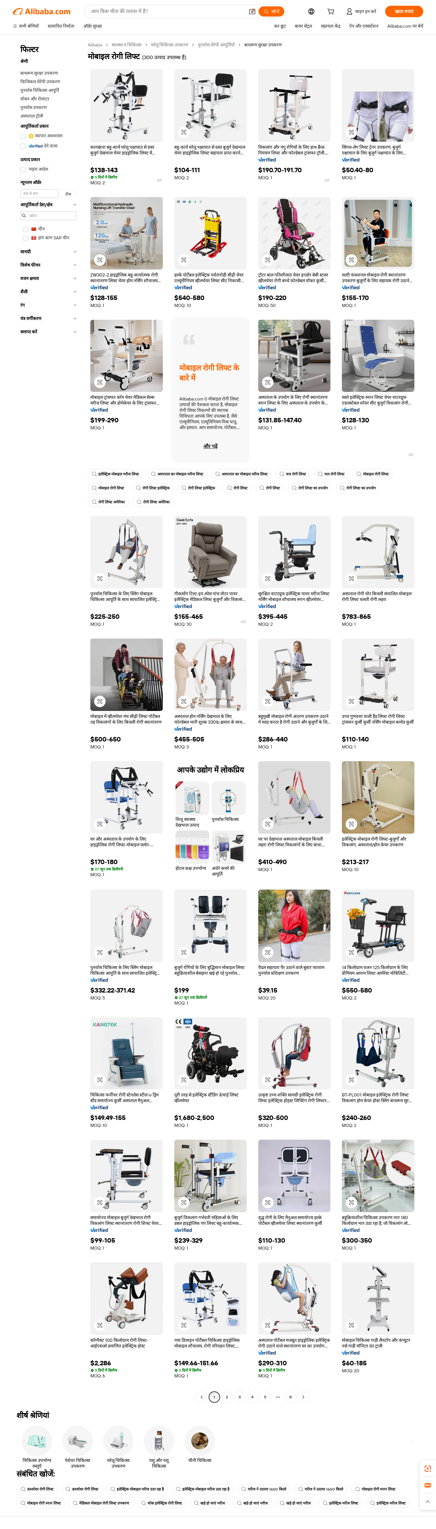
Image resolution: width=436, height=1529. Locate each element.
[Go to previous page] (201, 1397)
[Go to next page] (303, 1397)
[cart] (332, 12)
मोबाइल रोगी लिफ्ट (372, 474)
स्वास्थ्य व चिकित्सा (127, 44)
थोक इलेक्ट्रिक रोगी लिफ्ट (161, 1503)
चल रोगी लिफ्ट (293, 474)
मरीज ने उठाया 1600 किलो (263, 1489)
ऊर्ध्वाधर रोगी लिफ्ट (37, 1489)
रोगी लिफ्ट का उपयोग (310, 488)
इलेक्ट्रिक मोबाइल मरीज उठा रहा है (137, 1489)
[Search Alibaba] (167, 11)
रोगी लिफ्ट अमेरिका (108, 502)
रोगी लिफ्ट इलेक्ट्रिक (153, 488)
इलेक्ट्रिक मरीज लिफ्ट (340, 1503)
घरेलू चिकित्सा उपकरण (169, 44)
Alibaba (95, 44)
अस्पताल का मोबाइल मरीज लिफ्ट (177, 474)
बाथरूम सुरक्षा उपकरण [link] (263, 44)
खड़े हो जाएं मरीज (209, 1503)
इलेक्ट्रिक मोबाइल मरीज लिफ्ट (115, 474)
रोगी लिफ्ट (237, 488)
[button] (252, 11)
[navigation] (48, 721)
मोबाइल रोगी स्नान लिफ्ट (375, 1489)
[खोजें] (271, 11)
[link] (427, 1468)
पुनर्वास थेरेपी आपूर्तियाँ (216, 44)
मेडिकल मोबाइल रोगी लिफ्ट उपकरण (101, 1503)
